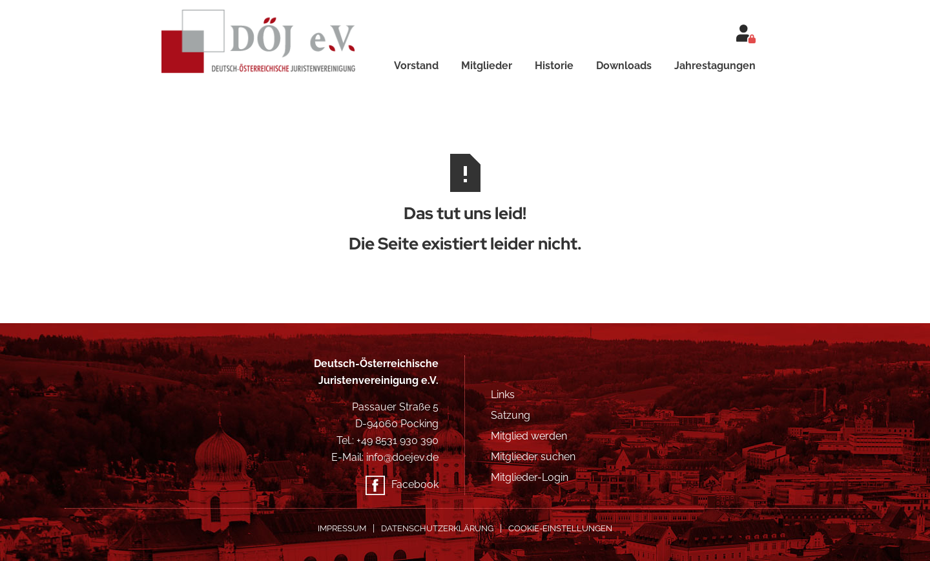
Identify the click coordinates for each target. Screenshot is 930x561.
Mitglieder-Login (529, 477)
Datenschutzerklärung (437, 528)
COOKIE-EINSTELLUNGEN (560, 528)
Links (503, 394)
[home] (269, 37)
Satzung (510, 415)
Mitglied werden (529, 436)
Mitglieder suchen (533, 456)
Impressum (342, 528)
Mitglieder (486, 65)
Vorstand (416, 65)
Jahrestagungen (715, 65)
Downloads (624, 65)
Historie (554, 65)
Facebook (415, 484)
